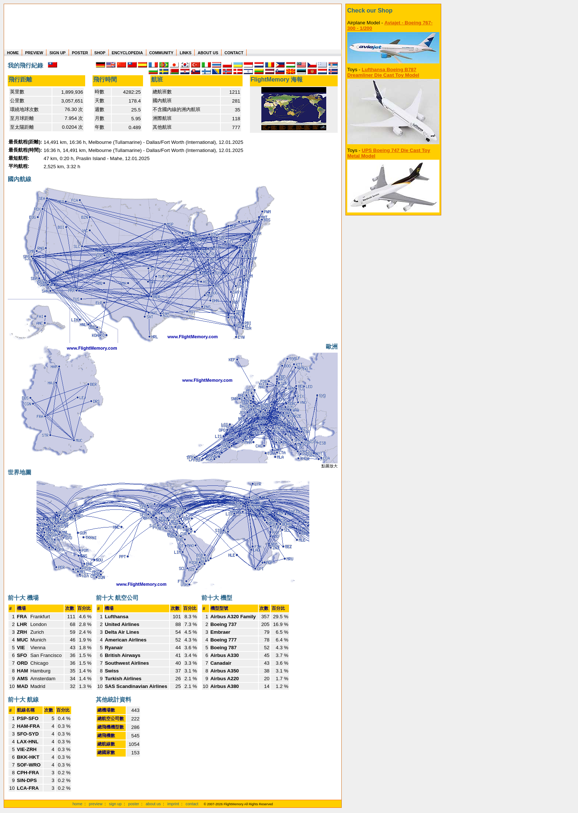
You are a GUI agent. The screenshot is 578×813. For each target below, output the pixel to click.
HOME (13, 53)
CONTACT (233, 53)
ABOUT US (208, 53)
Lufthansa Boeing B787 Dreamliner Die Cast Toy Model (383, 72)
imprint (173, 804)
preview (95, 804)
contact (192, 804)
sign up (115, 804)
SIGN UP (57, 53)
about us (153, 804)
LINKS (185, 53)
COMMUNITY (161, 53)
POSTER (80, 53)
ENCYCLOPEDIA (127, 53)
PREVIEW (34, 53)
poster (133, 804)
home (78, 804)
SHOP (99, 53)
